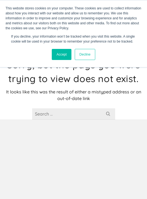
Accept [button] (61, 54)
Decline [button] (85, 54)
